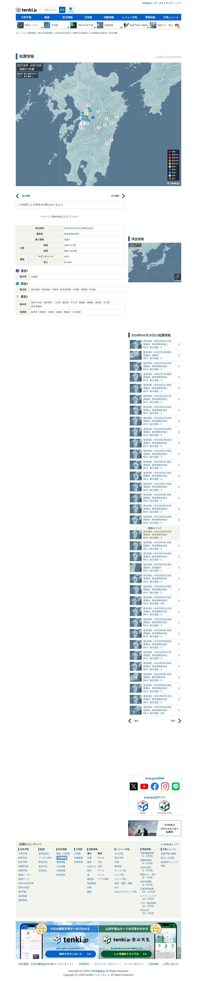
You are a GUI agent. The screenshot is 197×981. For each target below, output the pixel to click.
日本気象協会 (38, 964)
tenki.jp (27, 11)
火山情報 (60, 866)
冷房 (100, 866)
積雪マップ (23, 879)
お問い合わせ (171, 964)
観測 (46, 17)
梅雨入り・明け (149, 876)
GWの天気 (149, 869)
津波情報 (60, 862)
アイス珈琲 (103, 879)
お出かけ (91, 866)
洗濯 (89, 858)
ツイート (45, 216)
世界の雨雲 (23, 887)
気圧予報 (22, 862)
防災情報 (68, 17)
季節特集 (150, 17)
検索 (62, 10)
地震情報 (62, 858)
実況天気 (43, 862)
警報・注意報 (63, 853)
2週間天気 (23, 866)
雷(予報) (22, 891)
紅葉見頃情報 (149, 890)
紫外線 (90, 879)
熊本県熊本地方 (72, 234)
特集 (163, 866)
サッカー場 (120, 870)
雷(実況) (43, 870)
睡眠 (89, 891)
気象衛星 (78, 858)
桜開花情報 (149, 862)
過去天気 (43, 866)
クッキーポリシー (134, 964)
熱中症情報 (149, 883)
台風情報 (60, 870)
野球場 (118, 866)
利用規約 (84, 964)
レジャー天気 (129, 17)
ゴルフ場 (119, 874)
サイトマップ (165, 3)
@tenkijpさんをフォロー (65, 216)
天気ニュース (171, 17)
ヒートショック (149, 897)
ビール (101, 874)
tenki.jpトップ (150, 3)
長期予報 (22, 870)
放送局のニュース (170, 862)
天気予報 (26, 17)
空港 (117, 862)
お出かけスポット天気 (126, 891)
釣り (117, 887)
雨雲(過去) (44, 853)
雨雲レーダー (25, 874)
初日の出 (149, 912)
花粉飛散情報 (149, 855)
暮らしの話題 (167, 858)
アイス (101, 870)
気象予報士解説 (168, 853)
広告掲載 (154, 964)
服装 (89, 862)
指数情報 (109, 17)
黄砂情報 (22, 900)
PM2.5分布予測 (25, 883)
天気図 (88, 17)
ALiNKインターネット (59, 964)
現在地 (70, 12)
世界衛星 (78, 862)
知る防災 (60, 874)
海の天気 (119, 858)
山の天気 (119, 853)
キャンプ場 (120, 879)
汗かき (101, 858)
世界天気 (22, 858)
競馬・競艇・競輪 (123, 883)
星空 (89, 870)
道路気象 (22, 896)
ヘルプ (178, 3)
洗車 (89, 887)
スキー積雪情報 (149, 905)
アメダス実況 (45, 858)
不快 (100, 862)
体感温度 (91, 883)
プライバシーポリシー (106, 964)
